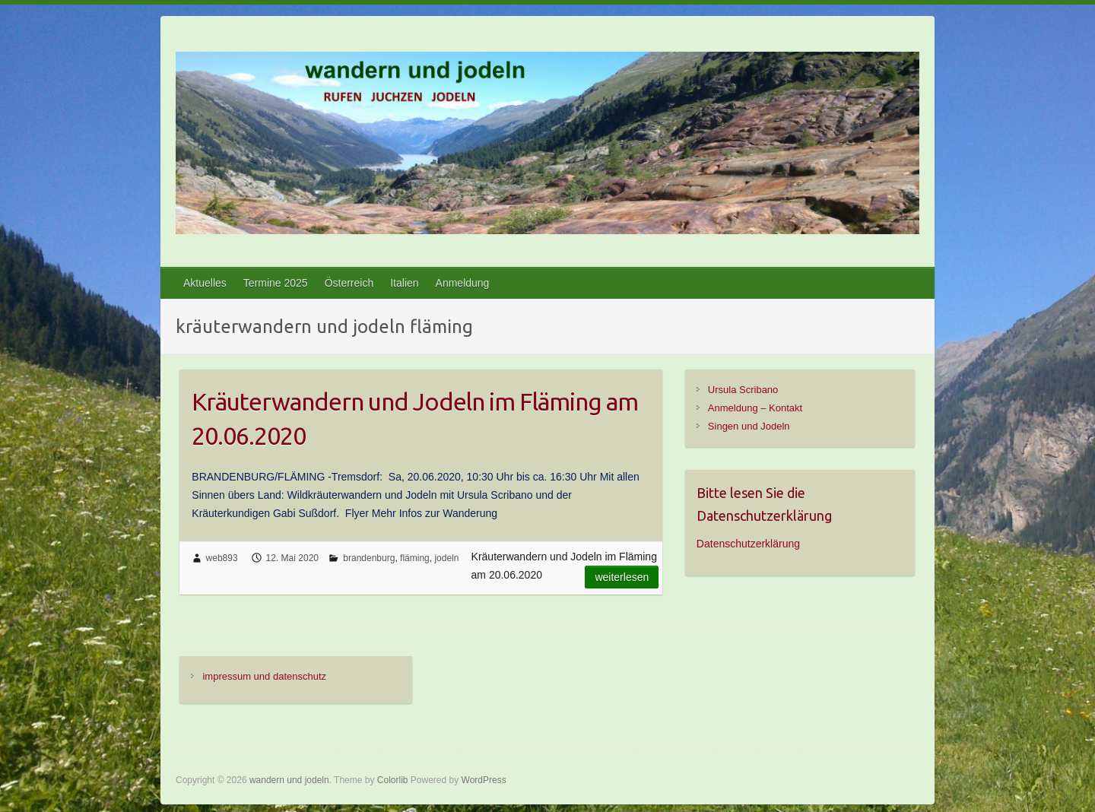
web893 (222, 558)
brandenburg (369, 558)
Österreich (349, 283)
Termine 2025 (275, 283)
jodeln (446, 558)
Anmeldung (463, 283)
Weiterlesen (622, 577)
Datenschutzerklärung (748, 544)
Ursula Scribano (743, 389)
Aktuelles (205, 283)
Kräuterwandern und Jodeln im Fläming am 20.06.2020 (415, 418)
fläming (415, 558)
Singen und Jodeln (749, 426)
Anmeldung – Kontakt (755, 408)
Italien (404, 283)
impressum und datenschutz (264, 676)
